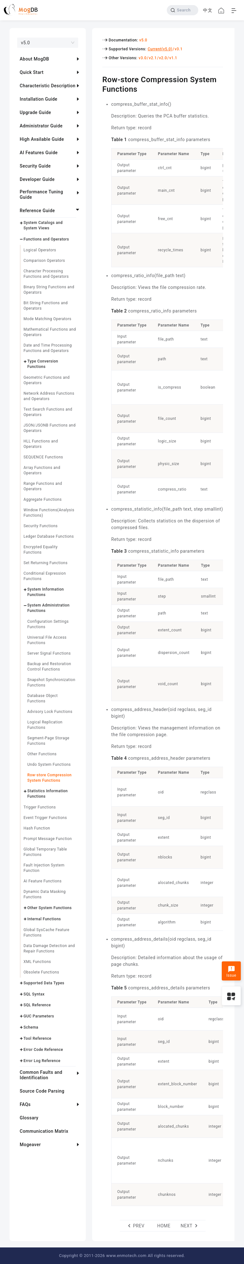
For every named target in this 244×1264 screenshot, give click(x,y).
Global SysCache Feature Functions (46, 932)
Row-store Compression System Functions (49, 778)
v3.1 (179, 49)
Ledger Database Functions (49, 536)
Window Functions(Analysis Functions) (49, 513)
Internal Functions (44, 919)
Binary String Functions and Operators (49, 290)
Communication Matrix (44, 1131)
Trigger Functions (40, 807)
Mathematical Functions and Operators (50, 332)
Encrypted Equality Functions (41, 550)
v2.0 (163, 58)
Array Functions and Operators (42, 470)
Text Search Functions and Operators (48, 412)
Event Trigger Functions (45, 817)
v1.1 (173, 58)
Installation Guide (39, 99)
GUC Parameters (39, 1016)
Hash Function (37, 828)
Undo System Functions (49, 764)
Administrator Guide (41, 125)
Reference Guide (37, 210)
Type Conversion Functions (42, 364)
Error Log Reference (42, 1061)
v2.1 (153, 58)
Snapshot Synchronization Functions (51, 682)
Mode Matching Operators (47, 319)
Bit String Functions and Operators (46, 306)
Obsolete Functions (41, 972)
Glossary (29, 1117)
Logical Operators (40, 250)
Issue (231, 972)
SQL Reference (37, 1005)
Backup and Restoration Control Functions (49, 667)
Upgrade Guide (35, 112)
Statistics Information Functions (47, 794)
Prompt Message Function (48, 839)
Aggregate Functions (43, 499)
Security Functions (41, 526)
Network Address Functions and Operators (49, 396)
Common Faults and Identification (41, 1075)
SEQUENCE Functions (43, 457)
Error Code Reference (43, 1049)
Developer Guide (37, 179)
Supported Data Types (44, 983)
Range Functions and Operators (43, 486)
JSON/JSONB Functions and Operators (50, 428)
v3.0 (142, 58)
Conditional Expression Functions (45, 576)
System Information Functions (45, 592)
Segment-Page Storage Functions (48, 741)
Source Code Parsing (42, 1091)
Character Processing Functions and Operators (46, 274)
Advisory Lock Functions (49, 711)
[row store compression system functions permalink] (97, 79)
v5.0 (143, 40)
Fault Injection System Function (44, 868)
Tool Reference (37, 1038)
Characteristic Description (47, 85)
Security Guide (35, 166)
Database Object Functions (42, 698)
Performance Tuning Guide (41, 194)
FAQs (25, 1104)
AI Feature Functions (43, 881)
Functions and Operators (46, 239)
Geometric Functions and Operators (47, 380)
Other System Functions (49, 908)
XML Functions (37, 961)
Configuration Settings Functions (48, 624)
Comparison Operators (44, 260)
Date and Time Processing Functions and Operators (48, 348)
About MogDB (34, 58)
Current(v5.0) (160, 49)
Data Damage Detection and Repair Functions (49, 948)
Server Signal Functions (49, 653)
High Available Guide (42, 139)
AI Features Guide (39, 152)
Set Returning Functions (46, 563)
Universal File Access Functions (47, 640)
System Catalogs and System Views (43, 225)
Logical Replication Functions (45, 725)
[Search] (182, 10)
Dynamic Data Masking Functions (45, 894)
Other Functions (42, 754)
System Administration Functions (48, 608)
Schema (31, 1027)
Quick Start (32, 72)
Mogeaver (30, 1144)
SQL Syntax (34, 994)
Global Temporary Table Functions (45, 852)
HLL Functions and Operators (41, 444)
